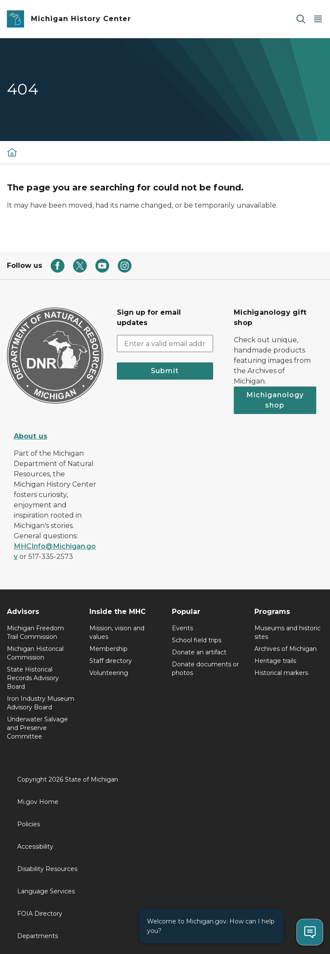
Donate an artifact (199, 652)
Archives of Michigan (285, 649)
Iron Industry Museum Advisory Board (40, 703)
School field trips (196, 640)
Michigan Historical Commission (35, 653)
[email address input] (165, 343)
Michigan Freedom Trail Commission (35, 632)
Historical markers (281, 673)
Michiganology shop (275, 400)
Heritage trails (275, 661)
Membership (108, 649)
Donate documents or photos (205, 668)
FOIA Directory (39, 913)
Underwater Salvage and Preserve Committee (37, 727)
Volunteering (108, 673)
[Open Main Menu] (318, 19)
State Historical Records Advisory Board (33, 678)
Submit (165, 371)
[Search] (301, 19)
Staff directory (110, 661)
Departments (37, 936)
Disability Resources (47, 869)
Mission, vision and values (116, 632)
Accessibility (35, 846)
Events (182, 628)
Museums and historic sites (287, 632)
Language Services (46, 891)
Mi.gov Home (37, 802)
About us (30, 436)
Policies (28, 824)
